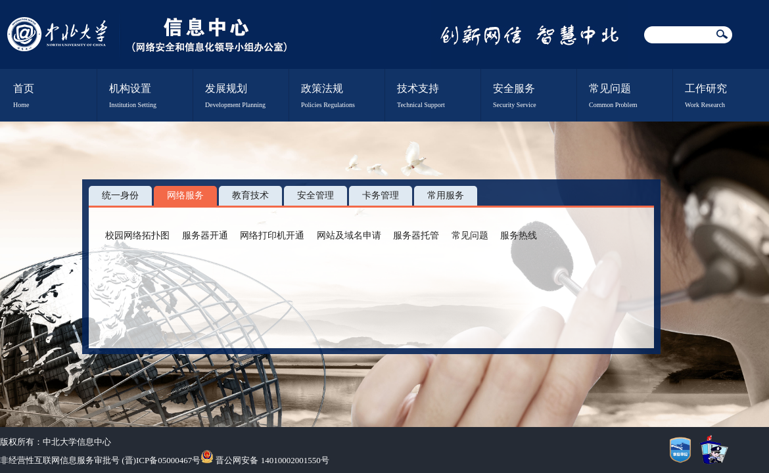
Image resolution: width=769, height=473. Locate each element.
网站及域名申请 (349, 235)
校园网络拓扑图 (137, 235)
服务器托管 (416, 235)
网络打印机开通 (272, 235)
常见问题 (470, 235)
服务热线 (518, 235)
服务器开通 (205, 235)
